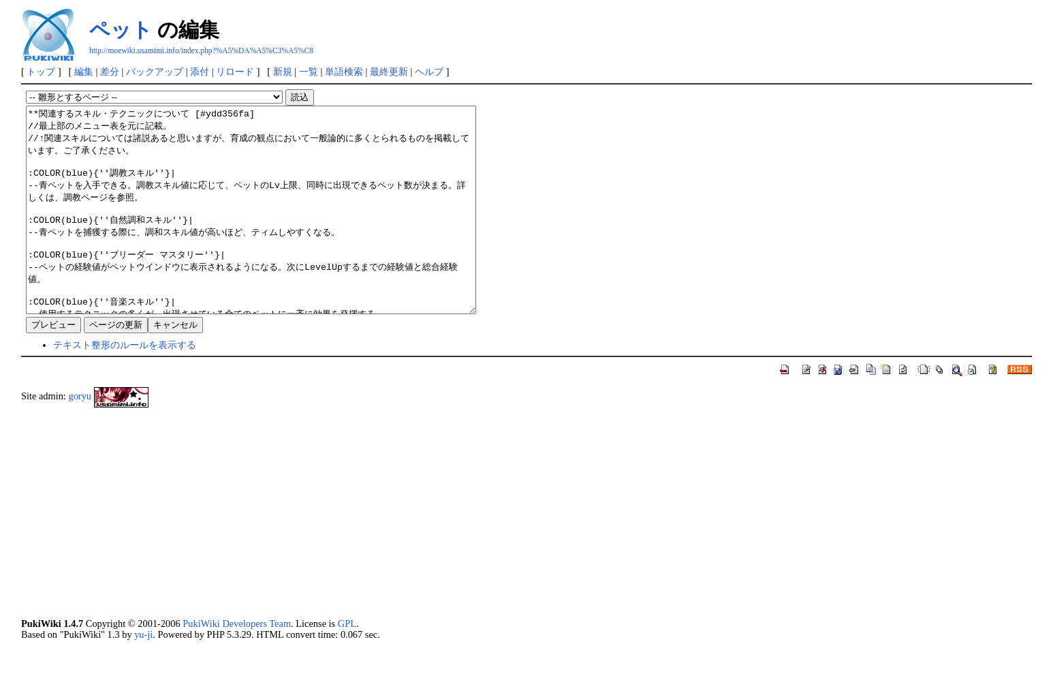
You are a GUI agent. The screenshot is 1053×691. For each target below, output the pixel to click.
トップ (41, 71)
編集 (83, 71)
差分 (109, 71)
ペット (121, 29)
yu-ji (143, 675)
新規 (282, 71)
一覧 (308, 71)
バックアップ (154, 71)
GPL (347, 664)
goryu (79, 436)
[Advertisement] (429, 553)
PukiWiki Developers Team (237, 664)
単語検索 (344, 71)
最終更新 (389, 71)
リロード (235, 71)
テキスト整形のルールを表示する (124, 385)
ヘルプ (429, 71)
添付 (199, 71)
